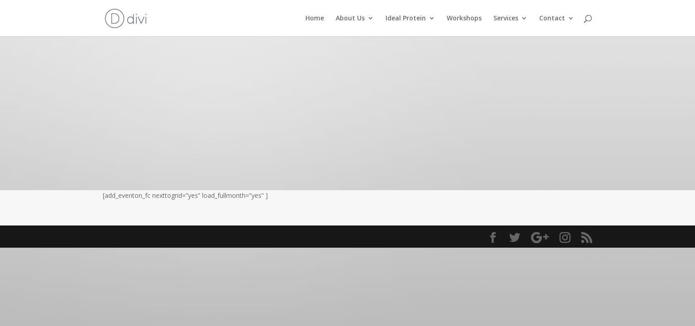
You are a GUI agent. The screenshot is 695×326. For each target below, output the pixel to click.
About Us (350, 18)
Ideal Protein (406, 18)
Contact (552, 18)
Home (314, 18)
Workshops (464, 18)
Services (505, 18)
